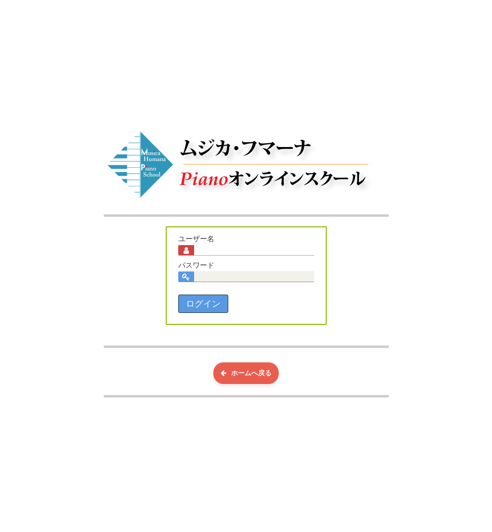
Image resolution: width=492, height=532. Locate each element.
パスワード (196, 265)
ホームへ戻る (246, 373)
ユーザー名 (196, 239)
